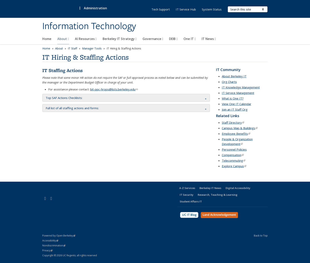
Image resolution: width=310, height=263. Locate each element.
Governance (153, 39)
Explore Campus (234, 166)
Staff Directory (233, 122)
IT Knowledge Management (241, 87)
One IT (189, 39)
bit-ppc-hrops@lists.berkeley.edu (114, 89)
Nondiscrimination (53, 245)
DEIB (173, 39)
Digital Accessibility (238, 188)
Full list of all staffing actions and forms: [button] (72, 108)
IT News (209, 39)
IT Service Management (238, 93)
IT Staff (72, 48)
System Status (212, 9)
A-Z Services (187, 188)
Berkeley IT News (210, 188)
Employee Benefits (236, 134)
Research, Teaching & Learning (217, 195)
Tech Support (160, 9)
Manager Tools (92, 48)
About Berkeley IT (234, 76)
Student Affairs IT (191, 201)
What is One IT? (233, 98)
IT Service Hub (186, 9)
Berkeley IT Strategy (120, 39)
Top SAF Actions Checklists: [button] (64, 98)
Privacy (47, 250)
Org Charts (229, 82)
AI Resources (86, 39)
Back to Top (261, 235)
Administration (95, 8)
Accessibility (50, 240)
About (63, 39)
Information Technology (89, 26)
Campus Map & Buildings (240, 128)
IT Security (186, 195)
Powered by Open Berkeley (58, 235)
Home (46, 39)
